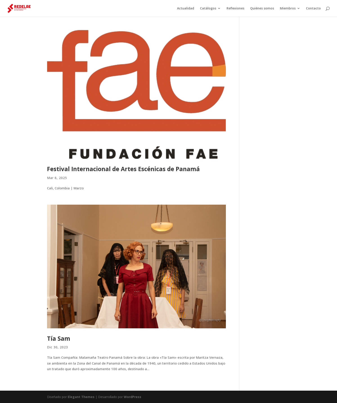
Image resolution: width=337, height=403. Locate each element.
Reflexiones (235, 8)
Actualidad (185, 8)
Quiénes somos (262, 8)
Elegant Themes (81, 397)
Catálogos (208, 8)
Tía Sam (58, 338)
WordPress (132, 397)
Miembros (288, 8)
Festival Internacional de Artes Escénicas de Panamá (123, 169)
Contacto (313, 8)
